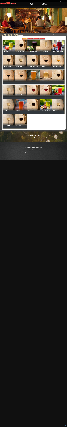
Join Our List (14, 144)
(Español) (39, 144)
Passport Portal (4, 1)
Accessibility (49, 144)
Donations (58, 144)
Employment (35, 144)
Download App (18, 1)
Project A (40, 147)
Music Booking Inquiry (28, 144)
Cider (42, 38)
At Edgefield (21, 35)
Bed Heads (11, 1)
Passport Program (20, 144)
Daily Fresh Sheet (33, 149)
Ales (30, 38)
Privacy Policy (43, 144)
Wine (36, 38)
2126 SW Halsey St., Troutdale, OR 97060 (45, 34)
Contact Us (62, 34)
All (24, 38)
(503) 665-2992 (56, 34)
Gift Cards (54, 144)
